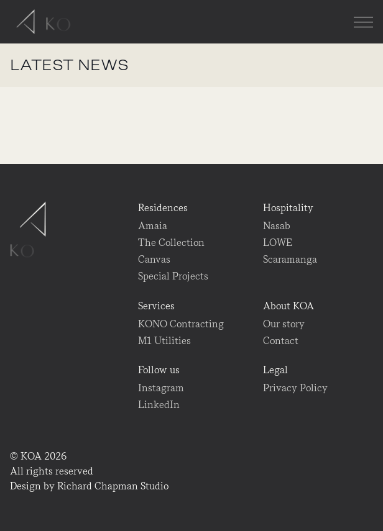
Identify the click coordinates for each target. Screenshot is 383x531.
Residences (163, 208)
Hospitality (288, 208)
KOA (46, 21)
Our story (284, 324)
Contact (280, 341)
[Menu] (363, 22)
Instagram (161, 388)
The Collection (171, 242)
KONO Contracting (181, 324)
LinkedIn (159, 405)
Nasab (276, 226)
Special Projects (173, 276)
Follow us (159, 370)
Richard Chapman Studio (112, 486)
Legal (275, 370)
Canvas (154, 259)
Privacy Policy (295, 388)
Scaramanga (290, 259)
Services (156, 306)
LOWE (277, 242)
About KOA (288, 306)
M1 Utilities (164, 341)
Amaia (152, 226)
